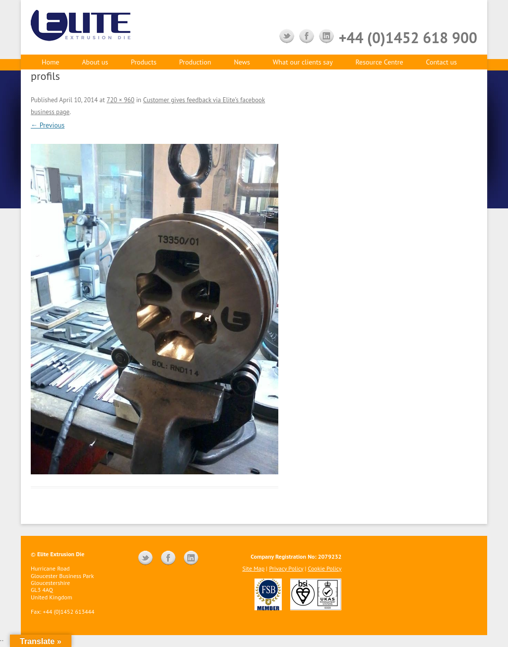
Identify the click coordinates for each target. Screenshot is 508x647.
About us (95, 62)
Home (50, 62)
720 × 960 (120, 100)
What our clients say (303, 62)
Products (144, 62)
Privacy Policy (286, 568)
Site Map (253, 568)
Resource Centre (379, 62)
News (242, 62)
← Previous (47, 125)
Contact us (441, 62)
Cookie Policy (325, 568)
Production (195, 62)
